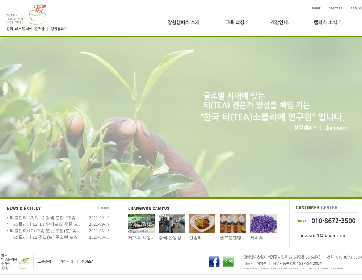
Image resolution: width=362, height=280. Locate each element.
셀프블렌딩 (230, 237)
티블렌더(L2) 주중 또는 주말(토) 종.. (44, 230)
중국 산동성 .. (172, 237)
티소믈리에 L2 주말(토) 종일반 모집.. (45, 237)
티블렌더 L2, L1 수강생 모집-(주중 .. (44, 217)
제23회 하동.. (140, 237)
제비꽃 (256, 237)
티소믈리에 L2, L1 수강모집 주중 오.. (45, 224)
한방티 (195, 237)
